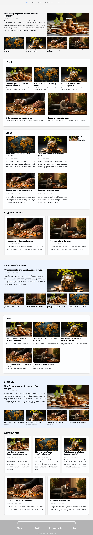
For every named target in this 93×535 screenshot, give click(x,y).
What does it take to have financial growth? (34, 50)
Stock (33, 2)
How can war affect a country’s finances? (43, 453)
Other (58, 2)
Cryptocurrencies (49, 2)
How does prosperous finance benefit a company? (21, 15)
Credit (39, 2)
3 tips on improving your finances (19, 118)
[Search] (46, 522)
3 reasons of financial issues (77, 50)
